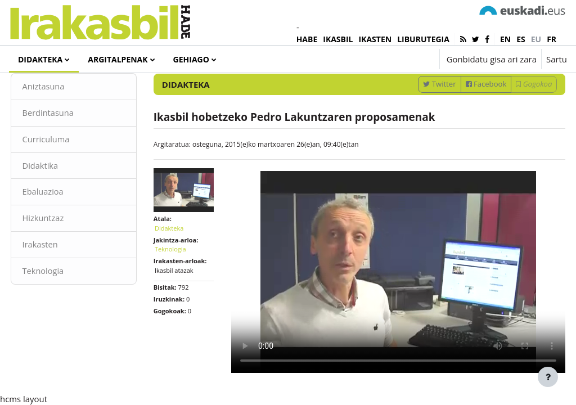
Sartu (556, 59)
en (505, 39)
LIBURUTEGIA (423, 39)
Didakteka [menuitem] (40, 59)
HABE (307, 39)
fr (551, 39)
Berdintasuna (69, 149)
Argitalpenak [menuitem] (117, 59)
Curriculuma (67, 175)
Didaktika (61, 202)
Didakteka (179, 269)
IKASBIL (338, 39)
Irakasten (61, 282)
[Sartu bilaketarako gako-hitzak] (447, 90)
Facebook (464, 119)
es (520, 39)
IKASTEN (375, 39)
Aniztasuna (65, 122)
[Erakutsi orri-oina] (548, 377)
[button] (396, 59)
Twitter (418, 119)
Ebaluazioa (64, 229)
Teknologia (64, 308)
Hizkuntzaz (64, 255)
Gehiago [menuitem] (191, 59)
